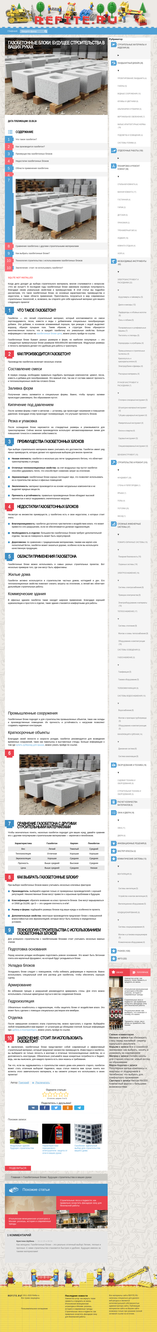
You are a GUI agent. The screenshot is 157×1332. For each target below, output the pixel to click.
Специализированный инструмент (133, 445)
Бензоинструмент (128, 454)
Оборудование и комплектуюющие (132, 727)
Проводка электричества (129, 594)
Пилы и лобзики (126, 320)
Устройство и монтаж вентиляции (132, 896)
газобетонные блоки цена (49, 333)
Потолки (123, 508)
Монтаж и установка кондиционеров (132, 936)
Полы (121, 500)
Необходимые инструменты (132, 263)
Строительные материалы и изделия (132, 46)
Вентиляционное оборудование (132, 903)
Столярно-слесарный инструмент (133, 399)
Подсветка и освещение (130, 135)
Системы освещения (129, 649)
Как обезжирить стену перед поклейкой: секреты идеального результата (128, 1040)
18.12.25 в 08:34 (44, 1241)
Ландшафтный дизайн (130, 63)
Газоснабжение (126, 657)
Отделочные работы (130, 150)
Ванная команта (127, 192)
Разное (124, 950)
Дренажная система (127, 748)
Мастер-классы (127, 851)
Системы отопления (127, 625)
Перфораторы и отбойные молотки (132, 314)
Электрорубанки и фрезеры (130, 366)
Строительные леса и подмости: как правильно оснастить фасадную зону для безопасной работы (81, 1314)
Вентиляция (125, 874)
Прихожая (124, 222)
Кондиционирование (129, 912)
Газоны (122, 86)
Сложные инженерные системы (129, 525)
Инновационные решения (132, 843)
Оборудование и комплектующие (131, 643)
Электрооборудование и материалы (132, 604)
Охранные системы (128, 564)
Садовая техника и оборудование (126, 782)
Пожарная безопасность (129, 556)
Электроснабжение (128, 573)
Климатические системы (132, 858)
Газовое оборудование (128, 679)
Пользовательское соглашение (34, 1309)
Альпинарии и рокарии (130, 109)
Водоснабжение (126, 710)
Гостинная (124, 199)
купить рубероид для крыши (30, 745)
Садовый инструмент (128, 438)
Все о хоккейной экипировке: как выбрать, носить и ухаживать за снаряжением (128, 1050)
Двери (122, 835)
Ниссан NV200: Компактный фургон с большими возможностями (128, 1083)
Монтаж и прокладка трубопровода (132, 719)
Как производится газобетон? (30, 146)
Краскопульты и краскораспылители (127, 360)
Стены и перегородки (129, 485)
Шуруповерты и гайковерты (130, 296)
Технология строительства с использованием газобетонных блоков (49, 260)
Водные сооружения (129, 93)
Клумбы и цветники (128, 101)
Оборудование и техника (132, 765)
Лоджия (123, 238)
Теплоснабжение (127, 611)
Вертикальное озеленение (131, 116)
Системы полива (127, 142)
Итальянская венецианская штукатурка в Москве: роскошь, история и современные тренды (78, 1306)
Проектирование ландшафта (132, 78)
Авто (122, 958)
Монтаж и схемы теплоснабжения (133, 633)
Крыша (122, 493)
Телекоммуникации (128, 688)
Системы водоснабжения (132, 695)
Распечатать (41, 1082)
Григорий (24, 1082)
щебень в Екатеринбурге (24, 1030)
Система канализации (128, 756)
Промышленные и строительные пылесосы (131, 352)
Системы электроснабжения (131, 587)
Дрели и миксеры (127, 304)
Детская (123, 215)
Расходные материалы (129, 373)
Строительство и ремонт (132, 462)
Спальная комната (128, 184)
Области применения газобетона (32, 168)
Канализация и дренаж (130, 734)
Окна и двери (126, 812)
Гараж (122, 207)
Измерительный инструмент (130, 422)
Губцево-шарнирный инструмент (132, 415)
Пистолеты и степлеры (128, 335)
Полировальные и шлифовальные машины (132, 329)
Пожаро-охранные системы (133, 542)
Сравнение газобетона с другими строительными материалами (47, 246)
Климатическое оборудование (131, 942)
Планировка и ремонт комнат (129, 168)
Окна (121, 828)
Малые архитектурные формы (132, 126)
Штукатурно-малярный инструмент (132, 409)
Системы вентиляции (128, 888)
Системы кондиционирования (131, 926)
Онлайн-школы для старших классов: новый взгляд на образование (129, 1059)
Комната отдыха (127, 245)
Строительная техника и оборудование (129, 793)
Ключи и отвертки (126, 430)
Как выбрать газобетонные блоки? (33, 253)
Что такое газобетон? (26, 139)
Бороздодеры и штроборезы (131, 343)
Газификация (124, 671)
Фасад (122, 516)
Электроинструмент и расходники (128, 281)
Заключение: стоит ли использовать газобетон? (39, 268)
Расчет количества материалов (127, 803)
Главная (12, 31)
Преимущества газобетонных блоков (34, 154)
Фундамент (124, 477)
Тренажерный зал (127, 230)
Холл (121, 253)
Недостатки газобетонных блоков (32, 161)
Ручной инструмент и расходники (128, 384)
